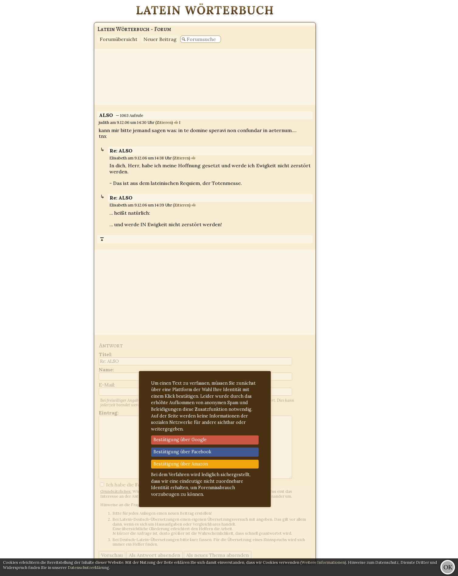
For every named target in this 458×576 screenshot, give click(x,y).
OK (447, 567)
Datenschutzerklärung (88, 567)
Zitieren (164, 122)
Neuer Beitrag (160, 39)
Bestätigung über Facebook (182, 452)
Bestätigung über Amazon (180, 464)
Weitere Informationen (323, 562)
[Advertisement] (433, 91)
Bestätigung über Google (180, 439)
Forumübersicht (118, 39)
